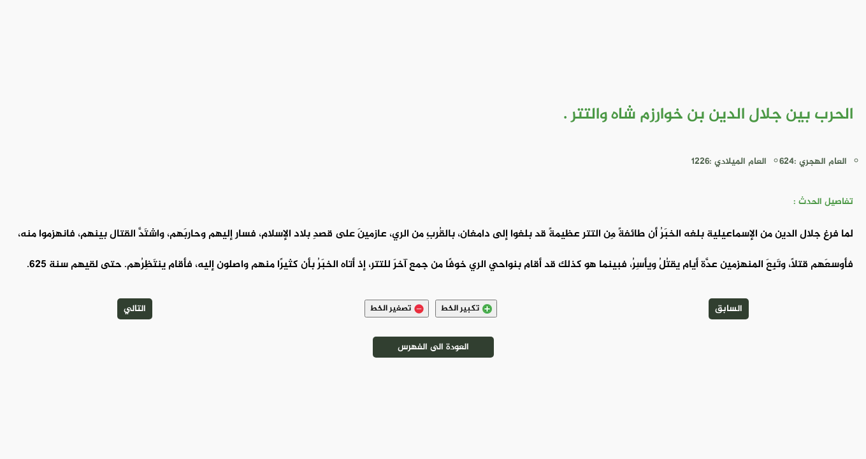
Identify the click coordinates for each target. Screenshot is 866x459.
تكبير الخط (466, 309)
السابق (728, 309)
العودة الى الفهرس (433, 347)
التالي (135, 309)
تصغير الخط (397, 309)
